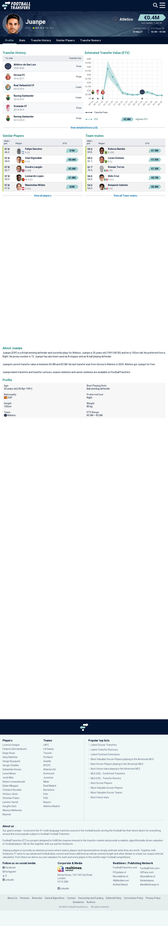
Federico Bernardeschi (15, 749)
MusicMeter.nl (147, 876)
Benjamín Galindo (118, 185)
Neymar (7, 814)
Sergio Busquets (11, 761)
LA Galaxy (48, 749)
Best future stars (100, 797)
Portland (48, 757)
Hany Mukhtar (10, 757)
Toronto (47, 753)
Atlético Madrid (51, 806)
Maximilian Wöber (35, 185)
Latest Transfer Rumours (104, 749)
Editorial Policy (113, 898)
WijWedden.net (121, 880)
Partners (24, 898)
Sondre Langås (33, 167)
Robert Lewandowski (14, 781)
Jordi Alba (8, 777)
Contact (71, 898)
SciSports (67, 843)
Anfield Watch (120, 884)
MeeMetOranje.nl (149, 884)
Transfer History (41, 40)
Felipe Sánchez (33, 149)
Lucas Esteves (116, 158)
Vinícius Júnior (10, 794)
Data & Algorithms (54, 898)
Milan (46, 781)
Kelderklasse (147, 880)
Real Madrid (49, 785)
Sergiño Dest (9, 806)
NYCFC (47, 765)
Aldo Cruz (113, 176)
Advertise (37, 898)
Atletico (76, 352)
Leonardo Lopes (34, 176)
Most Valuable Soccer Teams (106, 792)
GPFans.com (147, 872)
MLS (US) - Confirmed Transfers (108, 773)
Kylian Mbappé (10, 785)
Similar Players (65, 40)
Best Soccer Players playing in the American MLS (117, 764)
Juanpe (35, 21)
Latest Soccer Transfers (104, 744)
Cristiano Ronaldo (12, 789)
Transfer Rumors (90, 40)
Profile (9, 40)
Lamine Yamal (10, 802)
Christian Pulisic (11, 798)
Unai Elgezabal (33, 158)
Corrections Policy (133, 898)
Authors (91, 902)
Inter (45, 794)
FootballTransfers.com (125, 867)
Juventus (48, 777)
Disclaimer (78, 902)
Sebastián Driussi (12, 769)
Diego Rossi (9, 753)
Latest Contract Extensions (105, 754)
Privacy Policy (153, 898)
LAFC (46, 744)
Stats (22, 40)
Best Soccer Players (101, 783)
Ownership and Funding (90, 898)
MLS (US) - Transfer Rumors (106, 778)
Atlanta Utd (49, 769)
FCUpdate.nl (119, 872)
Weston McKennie (12, 810)
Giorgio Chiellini (11, 765)
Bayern (47, 802)
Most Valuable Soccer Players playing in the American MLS (122, 759)
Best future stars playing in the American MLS (115, 768)
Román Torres (116, 167)
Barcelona (48, 789)
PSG (45, 798)
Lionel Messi (9, 773)
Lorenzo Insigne (11, 744)
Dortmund (48, 773)
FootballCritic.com (149, 868)
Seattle (47, 761)
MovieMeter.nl (120, 876)
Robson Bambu (116, 149)
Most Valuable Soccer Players (107, 787)
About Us (12, 898)
